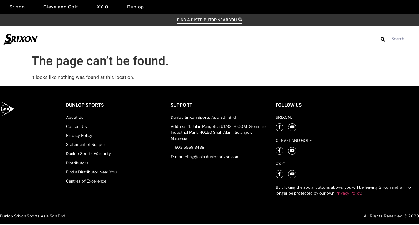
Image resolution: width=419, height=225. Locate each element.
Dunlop (135, 7)
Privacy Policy (348, 193)
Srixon (17, 7)
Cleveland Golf (60, 7)
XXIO (102, 7)
